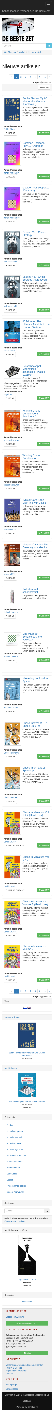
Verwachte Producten (16, 1155)
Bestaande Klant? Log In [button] (27, 1323)
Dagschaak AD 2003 (27, 1279)
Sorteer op (44, 87)
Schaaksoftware (14, 1143)
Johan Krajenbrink (12, 173)
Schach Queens (11, 612)
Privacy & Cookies (14, 1368)
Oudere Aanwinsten (15, 1192)
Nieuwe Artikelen (11, 1017)
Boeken (10, 1125)
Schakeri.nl (33, 1407)
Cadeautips (12, 1174)
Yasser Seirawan (11, 440)
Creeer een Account (15, 1317)
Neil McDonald (10, 262)
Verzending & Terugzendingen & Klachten (24, 1365)
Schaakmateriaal (14, 1137)
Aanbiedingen (10, 1068)
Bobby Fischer (10, 129)
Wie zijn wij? (11, 1384)
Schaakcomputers (15, 1131)
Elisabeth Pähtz (11, 707)
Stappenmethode (14, 1161)
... (45, 77)
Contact (9, 1373)
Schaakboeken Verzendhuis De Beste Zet (26, 11)
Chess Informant (11, 753)
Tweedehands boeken (16, 1186)
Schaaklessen (12, 1389)
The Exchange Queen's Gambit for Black (27, 1102)
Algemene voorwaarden (16, 1371)
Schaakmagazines (15, 1149)
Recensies (27, 1302)
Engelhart (8, 394)
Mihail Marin (9, 350)
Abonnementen (13, 1168)
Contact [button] (27, 1353)
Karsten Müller (10, 529)
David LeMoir (10, 842)
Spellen (10, 1180)
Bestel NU (44, 133)
